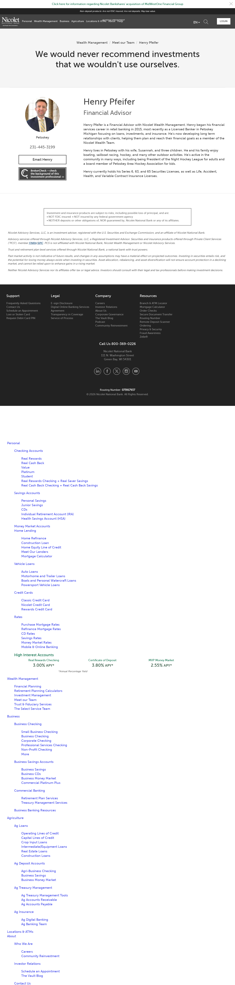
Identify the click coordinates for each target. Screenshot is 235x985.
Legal (55, 296)
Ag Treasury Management (33, 888)
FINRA (33, 243)
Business (64, 21)
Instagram (126, 371)
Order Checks (148, 310)
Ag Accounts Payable (36, 905)
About (111, 21)
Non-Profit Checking (36, 750)
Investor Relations (106, 307)
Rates (18, 617)
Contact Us (13, 307)
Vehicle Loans (24, 564)
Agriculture (77, 21)
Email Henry (42, 159)
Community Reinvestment (111, 325)
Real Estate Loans (34, 851)
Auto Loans (29, 571)
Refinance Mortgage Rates (41, 629)
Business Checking (28, 724)
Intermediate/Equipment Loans (44, 847)
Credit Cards (23, 593)
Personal (27, 21)
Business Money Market (38, 779)
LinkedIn (97, 371)
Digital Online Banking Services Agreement (70, 309)
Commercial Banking (29, 791)
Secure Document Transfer (156, 314)
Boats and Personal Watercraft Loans (48, 581)
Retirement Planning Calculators (38, 691)
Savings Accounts (27, 493)
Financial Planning (27, 687)
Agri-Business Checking (38, 871)
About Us (100, 310)
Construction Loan (35, 543)
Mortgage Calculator (152, 307)
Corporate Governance (109, 314)
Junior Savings (32, 505)
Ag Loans (21, 826)
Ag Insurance (24, 912)
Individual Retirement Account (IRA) (47, 514)
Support (12, 296)
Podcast (100, 322)
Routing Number (150, 318)
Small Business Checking (39, 732)
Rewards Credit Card (36, 609)
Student (27, 476)
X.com (116, 371)
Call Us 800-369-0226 (117, 344)
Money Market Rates (36, 642)
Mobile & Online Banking (39, 647)
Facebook (107, 371)
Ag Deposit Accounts (29, 864)
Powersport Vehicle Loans (40, 585)
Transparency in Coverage (67, 314)
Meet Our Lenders (34, 552)
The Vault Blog (104, 318)
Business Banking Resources (35, 811)
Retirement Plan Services (39, 799)
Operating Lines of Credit (40, 834)
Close (231, 4)
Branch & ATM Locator (153, 303)
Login (223, 21)
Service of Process (62, 318)
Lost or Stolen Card (18, 314)
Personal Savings (33, 501)
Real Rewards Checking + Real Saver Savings (54, 481)
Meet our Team (123, 42)
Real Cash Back (32, 463)
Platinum (27, 472)
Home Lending (25, 531)
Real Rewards (31, 459)
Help (120, 21)
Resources (148, 296)
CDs (24, 509)
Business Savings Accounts (33, 762)
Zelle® (144, 337)
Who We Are (23, 944)
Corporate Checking (36, 741)
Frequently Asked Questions (23, 303)
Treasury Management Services (44, 803)
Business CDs (31, 774)
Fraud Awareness (150, 333)
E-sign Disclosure (61, 303)
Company (103, 296)
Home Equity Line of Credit (41, 547)
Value (25, 467)
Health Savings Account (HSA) (43, 519)
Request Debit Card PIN (20, 318)
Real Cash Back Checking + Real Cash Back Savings (59, 485)
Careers (100, 303)
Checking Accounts (28, 451)
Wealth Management (46, 21)
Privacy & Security (151, 329)
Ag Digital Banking (34, 920)
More (25, 754)
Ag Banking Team (34, 924)
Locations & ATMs (96, 21)
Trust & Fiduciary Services (33, 705)
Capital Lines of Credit (37, 838)
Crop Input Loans (34, 843)
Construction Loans (35, 856)
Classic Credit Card (35, 600)
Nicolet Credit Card (35, 605)
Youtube (135, 371)
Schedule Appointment (204, 21)
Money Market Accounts (32, 526)
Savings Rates (31, 638)
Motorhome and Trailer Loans (43, 576)
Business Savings (33, 770)
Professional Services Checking (44, 745)
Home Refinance (33, 538)
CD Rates (28, 634)
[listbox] (177, 22)
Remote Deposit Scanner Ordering (155, 324)
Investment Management (32, 696)
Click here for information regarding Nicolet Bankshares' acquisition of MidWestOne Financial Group (117, 4)
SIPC (40, 243)
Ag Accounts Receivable (39, 900)
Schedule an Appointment (22, 310)
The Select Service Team (32, 709)
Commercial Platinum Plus (40, 783)
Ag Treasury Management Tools (44, 896)
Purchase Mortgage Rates (40, 625)
